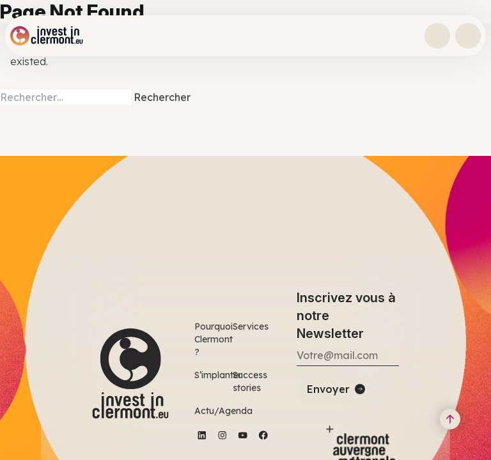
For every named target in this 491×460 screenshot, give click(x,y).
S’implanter (218, 375)
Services (251, 326)
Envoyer (328, 389)
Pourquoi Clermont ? (213, 339)
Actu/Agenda (223, 411)
